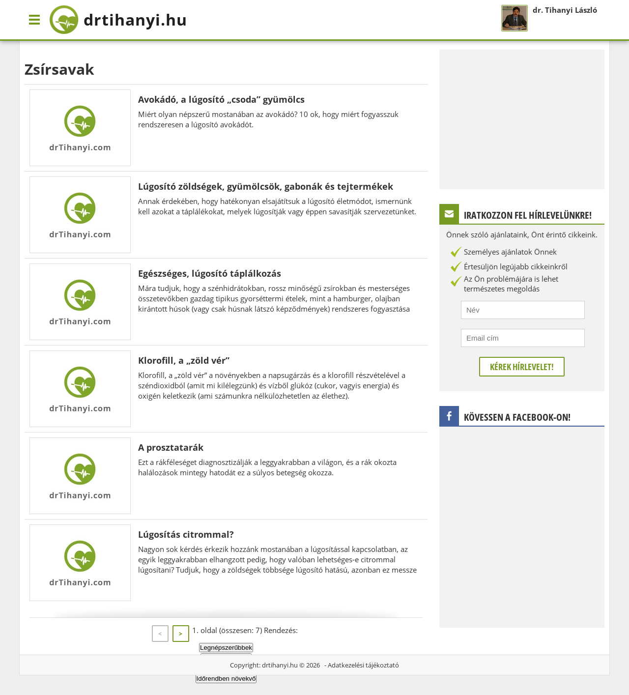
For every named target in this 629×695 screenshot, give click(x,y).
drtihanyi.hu (280, 665)
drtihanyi (118, 19)
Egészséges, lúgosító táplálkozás (209, 273)
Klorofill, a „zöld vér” (183, 360)
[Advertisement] (521, 118)
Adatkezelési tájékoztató (363, 665)
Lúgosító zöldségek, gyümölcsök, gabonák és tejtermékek (265, 186)
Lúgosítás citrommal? (186, 534)
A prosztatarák (170, 447)
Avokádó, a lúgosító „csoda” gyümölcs (221, 99)
